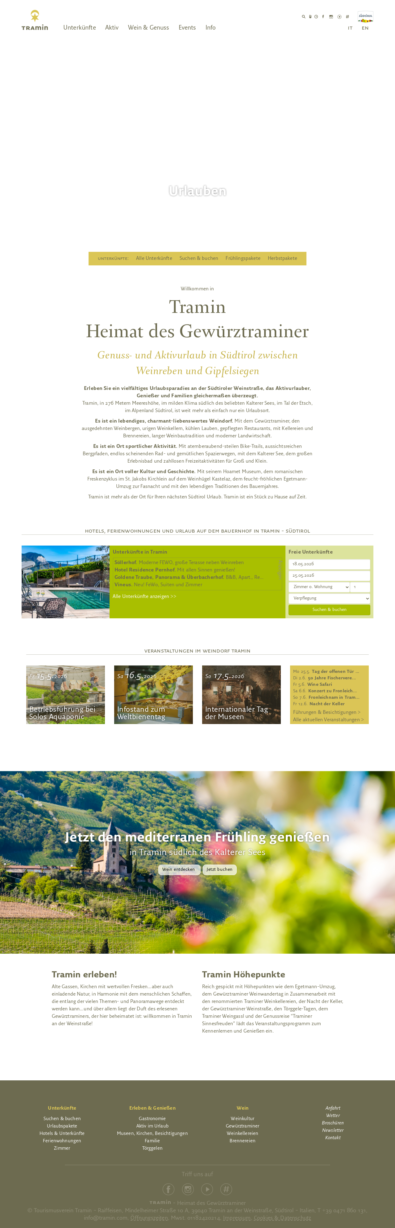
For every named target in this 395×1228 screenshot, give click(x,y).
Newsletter (333, 1130)
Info (211, 28)
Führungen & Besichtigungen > (327, 712)
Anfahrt (333, 1108)
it (350, 28)
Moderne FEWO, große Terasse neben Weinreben (179, 562)
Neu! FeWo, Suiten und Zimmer (158, 585)
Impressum (237, 1218)
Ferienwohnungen (62, 1141)
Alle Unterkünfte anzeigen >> (145, 596)
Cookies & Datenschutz (282, 1218)
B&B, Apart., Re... (189, 577)
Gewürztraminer (242, 1126)
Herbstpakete (282, 258)
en (365, 28)
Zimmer (62, 1148)
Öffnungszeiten (149, 1218)
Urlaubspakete (62, 1126)
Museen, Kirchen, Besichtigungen (152, 1134)
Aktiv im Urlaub (152, 1126)
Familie (152, 1141)
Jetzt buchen (220, 869)
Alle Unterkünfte (154, 258)
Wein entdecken (179, 869)
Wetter (333, 1116)
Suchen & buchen (199, 258)
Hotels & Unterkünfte (62, 1134)
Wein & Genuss (148, 28)
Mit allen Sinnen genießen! (174, 570)
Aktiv (112, 28)
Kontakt (333, 1138)
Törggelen (152, 1148)
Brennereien (243, 1141)
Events (187, 28)
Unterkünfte (79, 28)
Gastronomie (152, 1119)
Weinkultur (242, 1119)
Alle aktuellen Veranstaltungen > (328, 720)
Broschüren (333, 1123)
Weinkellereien (242, 1134)
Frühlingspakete (243, 258)
